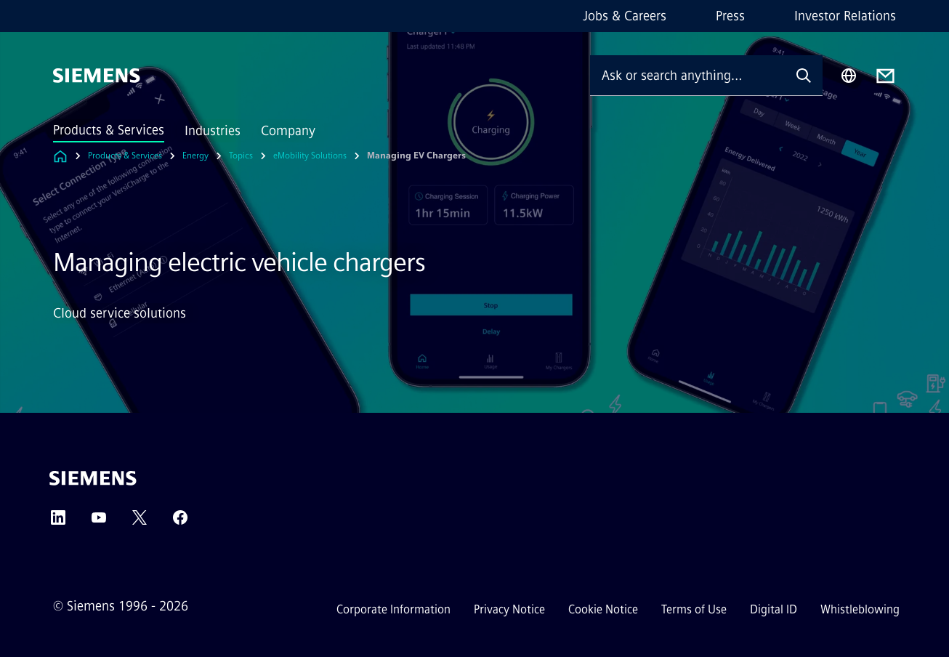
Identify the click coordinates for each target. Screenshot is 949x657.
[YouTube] (99, 522)
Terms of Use (694, 609)
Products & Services (108, 130)
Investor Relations (845, 16)
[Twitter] (139, 522)
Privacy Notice (509, 609)
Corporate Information (393, 609)
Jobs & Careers (624, 16)
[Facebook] (180, 522)
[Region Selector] (848, 75)
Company (288, 131)
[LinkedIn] (58, 522)
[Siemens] (96, 75)
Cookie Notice (603, 609)
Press (730, 16)
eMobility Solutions (310, 155)
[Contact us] (885, 75)
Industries (213, 131)
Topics (241, 155)
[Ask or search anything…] (687, 75)
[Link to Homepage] (60, 156)
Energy (195, 155)
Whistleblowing (860, 609)
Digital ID (773, 609)
